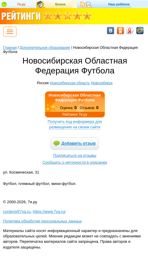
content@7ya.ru (17, 211)
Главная (10, 48)
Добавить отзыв (78, 143)
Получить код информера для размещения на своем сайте (75, 124)
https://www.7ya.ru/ (49, 211)
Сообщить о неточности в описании (75, 162)
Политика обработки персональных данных (42, 221)
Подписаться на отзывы (74, 155)
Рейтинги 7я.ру (74, 114)
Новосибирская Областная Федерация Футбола (75, 97)
